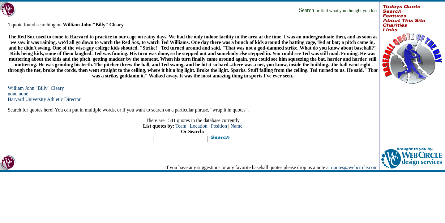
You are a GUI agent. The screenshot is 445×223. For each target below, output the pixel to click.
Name (236, 126)
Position (219, 126)
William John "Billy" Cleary (36, 88)
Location (199, 126)
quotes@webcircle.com (354, 167)
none (12, 93)
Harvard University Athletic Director (44, 99)
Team (180, 126)
